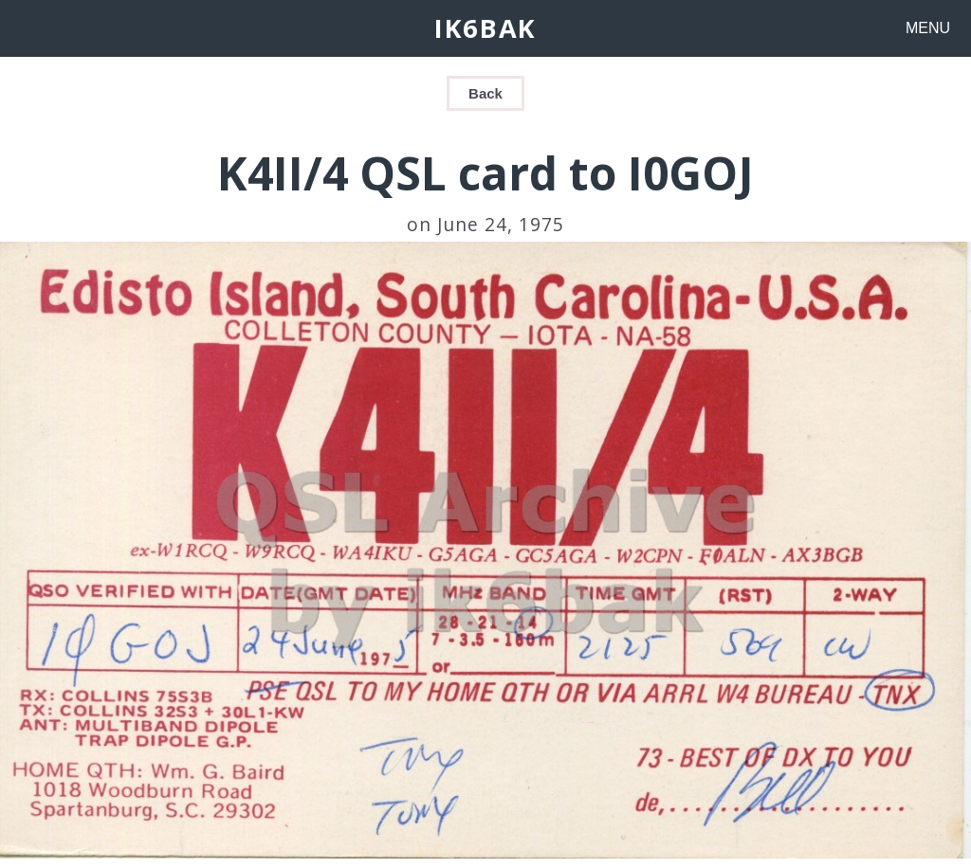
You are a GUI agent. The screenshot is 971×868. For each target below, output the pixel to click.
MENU (928, 28)
